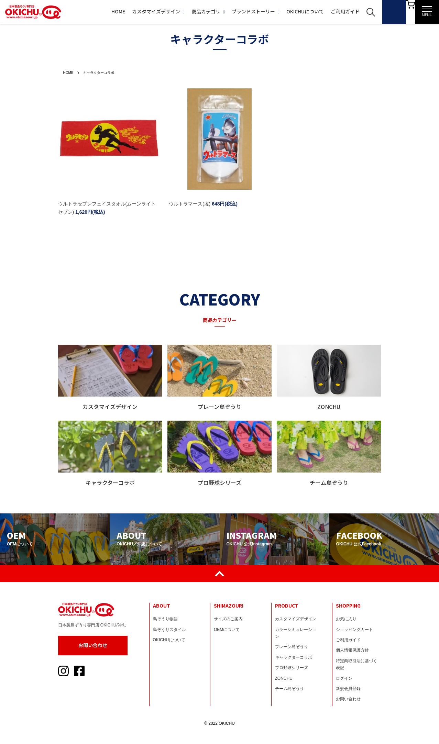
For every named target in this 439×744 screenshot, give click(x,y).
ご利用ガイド (328, 11)
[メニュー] (427, 12)
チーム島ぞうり (289, 688)
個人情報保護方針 (352, 650)
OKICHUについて (288, 11)
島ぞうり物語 (165, 619)
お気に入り (346, 619)
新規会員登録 (348, 688)
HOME (101, 11)
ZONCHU (284, 678)
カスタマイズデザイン (141, 11)
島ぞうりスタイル (169, 629)
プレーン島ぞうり (291, 646)
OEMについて (227, 629)
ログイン (344, 678)
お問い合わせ (92, 645)
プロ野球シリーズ (291, 667)
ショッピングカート (354, 629)
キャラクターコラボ (103, 72)
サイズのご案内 (228, 619)
